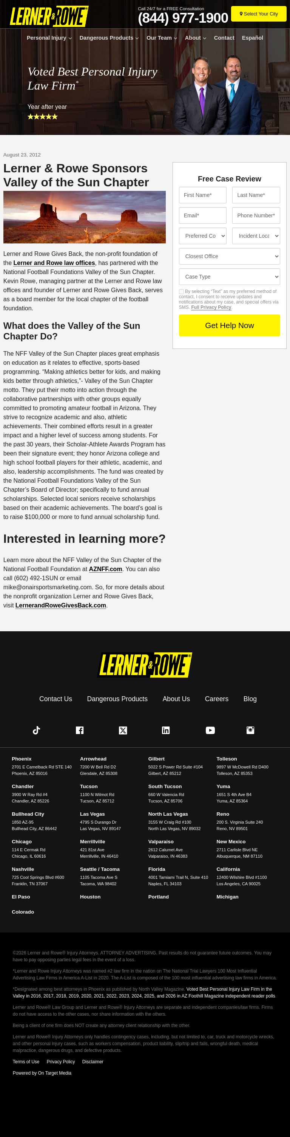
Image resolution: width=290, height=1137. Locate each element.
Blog (250, 699)
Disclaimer (92, 1061)
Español (252, 38)
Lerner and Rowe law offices (54, 263)
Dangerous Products (107, 38)
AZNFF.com (105, 569)
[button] (38, 730)
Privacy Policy (61, 1061)
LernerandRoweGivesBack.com (60, 605)
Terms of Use (26, 1061)
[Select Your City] (259, 14)
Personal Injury (46, 38)
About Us (176, 699)
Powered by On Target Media (42, 1073)
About (193, 38)
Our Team (159, 38)
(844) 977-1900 (183, 18)
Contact (224, 38)
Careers (217, 699)
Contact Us (55, 699)
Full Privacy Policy (211, 307)
